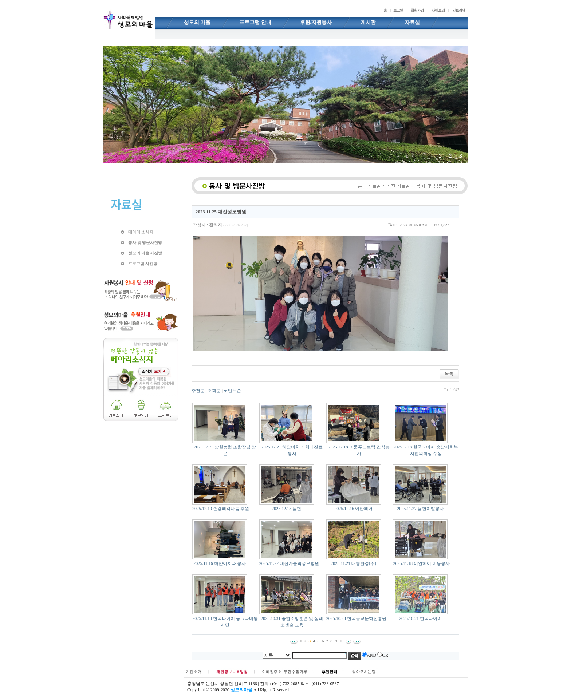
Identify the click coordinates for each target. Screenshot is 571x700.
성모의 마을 (197, 22)
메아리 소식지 (140, 232)
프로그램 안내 (255, 22)
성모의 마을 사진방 (145, 253)
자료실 (412, 22)
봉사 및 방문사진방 (145, 242)
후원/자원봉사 (316, 22)
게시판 (368, 22)
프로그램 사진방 (142, 263)
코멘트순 (232, 390)
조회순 (214, 390)
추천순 (198, 390)
